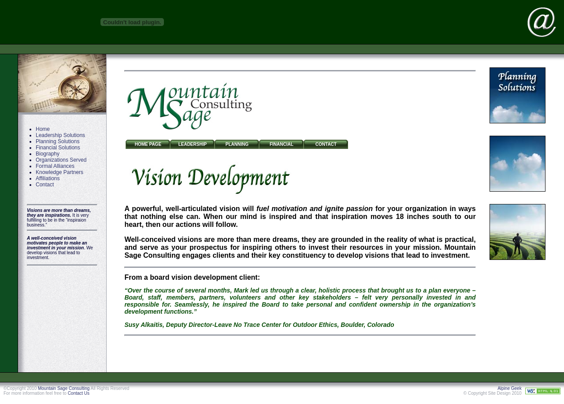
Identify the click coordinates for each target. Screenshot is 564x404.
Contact (45, 185)
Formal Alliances (55, 166)
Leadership (192, 144)
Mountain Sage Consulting (63, 388)
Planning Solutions (57, 141)
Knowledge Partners (59, 172)
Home (43, 129)
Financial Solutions (58, 148)
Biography (47, 154)
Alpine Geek (509, 388)
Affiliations (47, 178)
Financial (281, 144)
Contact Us (78, 393)
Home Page (148, 144)
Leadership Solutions (60, 135)
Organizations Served (61, 160)
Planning (237, 144)
